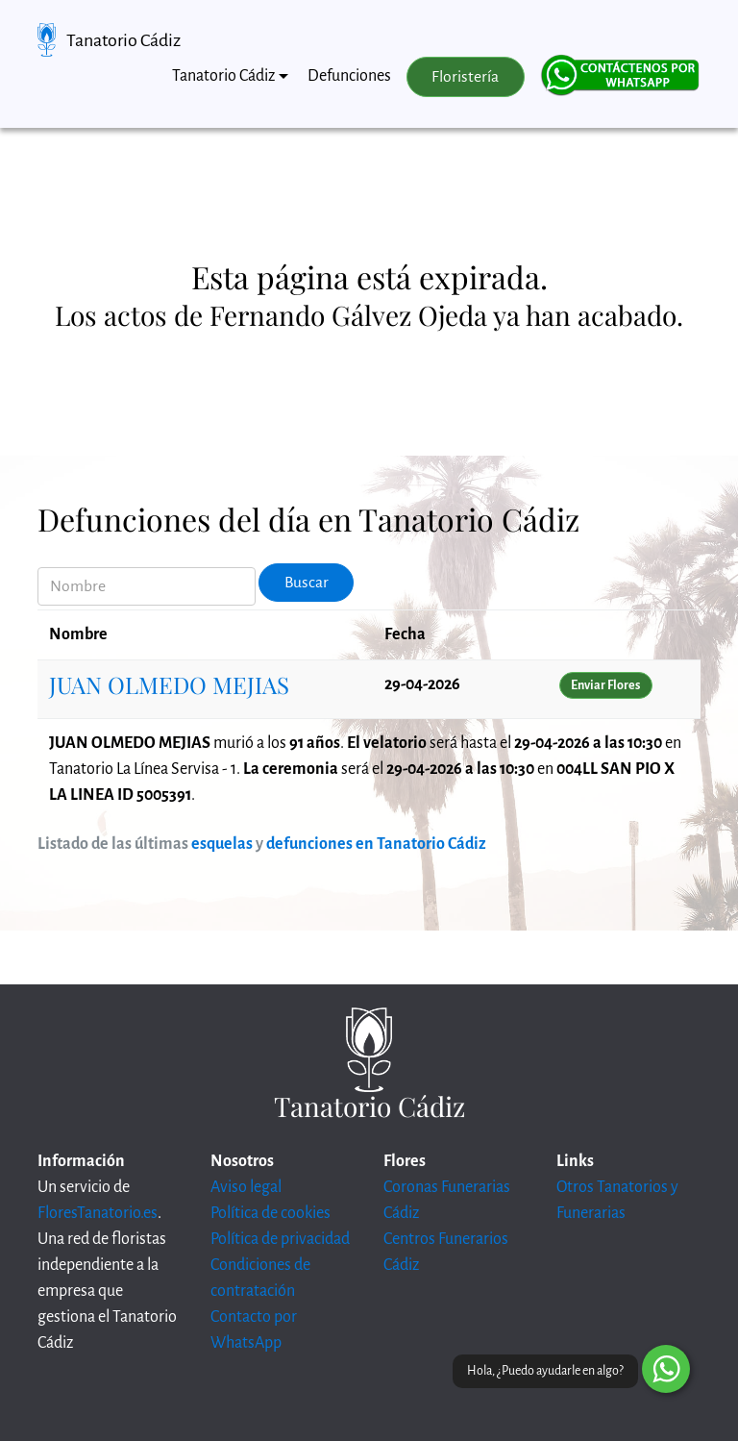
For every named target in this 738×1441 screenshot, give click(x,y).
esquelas (222, 844)
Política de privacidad (280, 1239)
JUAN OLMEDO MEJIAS (169, 684)
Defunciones (349, 76)
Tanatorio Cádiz (123, 40)
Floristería (465, 77)
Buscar (306, 582)
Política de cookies (270, 1213)
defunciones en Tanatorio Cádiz (376, 844)
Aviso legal (246, 1187)
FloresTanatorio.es (97, 1213)
